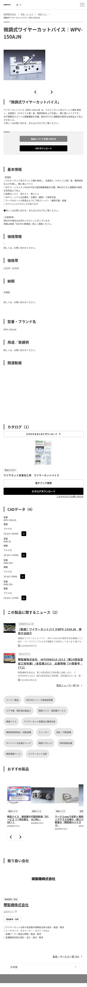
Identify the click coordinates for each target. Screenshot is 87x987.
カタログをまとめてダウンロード (43, 434)
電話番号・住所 (12, 919)
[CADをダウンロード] (23, 533)
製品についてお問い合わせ (43, 138)
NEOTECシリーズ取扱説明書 (39, 699)
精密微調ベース (13, 753)
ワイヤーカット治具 (37, 753)
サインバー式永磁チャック (18, 743)
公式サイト (10, 911)
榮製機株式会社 (16, 904)
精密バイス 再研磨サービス (52, 710)
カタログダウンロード (43, 491)
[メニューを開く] (82, 4)
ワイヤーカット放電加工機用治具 (39, 721)
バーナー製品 (12, 699)
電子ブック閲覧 (43, 483)
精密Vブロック (45, 743)
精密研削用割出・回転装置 (18, 732)
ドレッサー (44, 732)
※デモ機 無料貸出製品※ (18, 710)
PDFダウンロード (43, 148)
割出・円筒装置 (63, 732)
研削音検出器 (66, 743)
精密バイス (11, 721)
